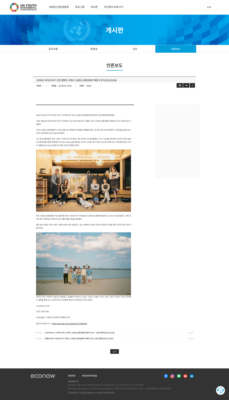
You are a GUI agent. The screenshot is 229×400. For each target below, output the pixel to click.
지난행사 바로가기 (113, 7)
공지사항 (53, 49)
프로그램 (79, 7)
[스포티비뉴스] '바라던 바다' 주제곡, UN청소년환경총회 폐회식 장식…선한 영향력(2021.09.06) (80, 332)
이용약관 (71, 375)
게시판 (94, 7)
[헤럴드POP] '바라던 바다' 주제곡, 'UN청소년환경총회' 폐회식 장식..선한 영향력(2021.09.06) (79, 338)
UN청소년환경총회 (59, 7)
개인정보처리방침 (89, 375)
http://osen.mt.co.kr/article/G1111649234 (69, 323)
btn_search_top (220, 7)
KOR (209, 7)
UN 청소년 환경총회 (24, 7)
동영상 (94, 49)
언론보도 (176, 49)
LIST (115, 351)
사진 (135, 49)
